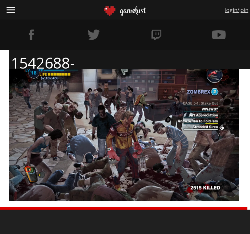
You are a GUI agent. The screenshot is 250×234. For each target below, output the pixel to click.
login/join (236, 10)
